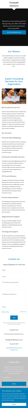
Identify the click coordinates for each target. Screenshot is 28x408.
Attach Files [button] (6, 312)
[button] (2, 312)
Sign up (14, 384)
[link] (14, 4)
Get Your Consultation (14, 32)
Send (14, 317)
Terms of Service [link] (15, 324)
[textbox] (14, 270)
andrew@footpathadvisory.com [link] (14, 348)
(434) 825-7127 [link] (14, 350)
